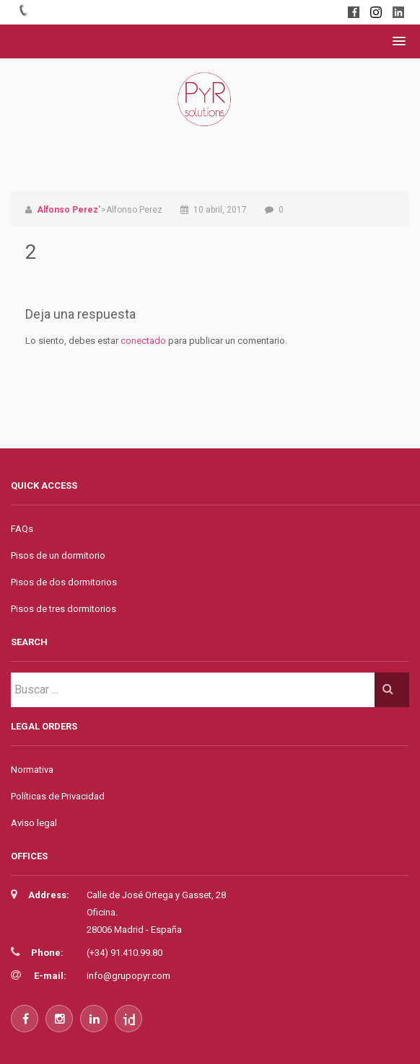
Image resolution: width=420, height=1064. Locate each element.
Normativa (32, 769)
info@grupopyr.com (128, 975)
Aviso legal (34, 822)
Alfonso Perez (67, 210)
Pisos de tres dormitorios (63, 608)
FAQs (22, 528)
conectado (143, 340)
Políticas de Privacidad (58, 796)
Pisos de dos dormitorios (64, 582)
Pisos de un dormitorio (58, 555)
